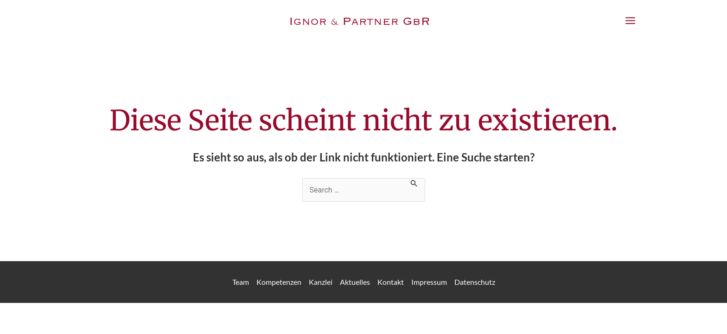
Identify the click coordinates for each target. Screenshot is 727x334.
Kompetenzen (278, 281)
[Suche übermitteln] (414, 182)
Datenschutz (474, 281)
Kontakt (390, 281)
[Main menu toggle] (630, 20)
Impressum (429, 281)
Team (240, 281)
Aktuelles (355, 281)
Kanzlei (320, 281)
